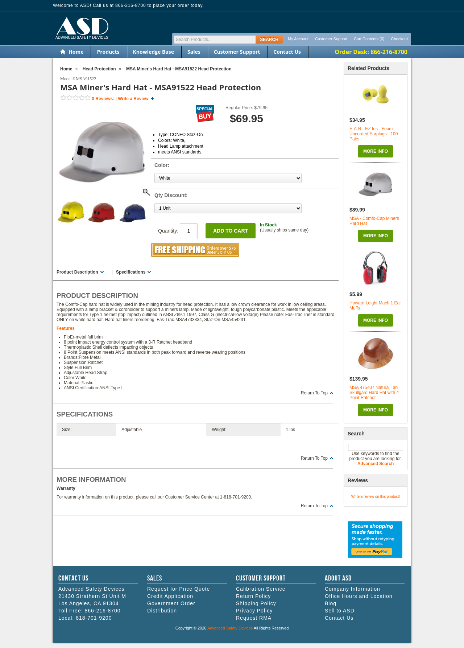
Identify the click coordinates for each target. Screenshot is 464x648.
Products (108, 51)
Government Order (171, 603)
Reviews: (103, 98)
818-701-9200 (94, 618)
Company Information (352, 589)
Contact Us (287, 51)
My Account (298, 39)
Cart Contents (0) (369, 39)
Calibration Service (261, 589)
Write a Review (133, 98)
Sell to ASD (340, 611)
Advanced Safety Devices (230, 628)
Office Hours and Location (359, 596)
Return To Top (314, 392)
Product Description (77, 272)
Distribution (162, 611)
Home (76, 51)
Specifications (130, 272)
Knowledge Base (153, 51)
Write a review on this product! (375, 497)
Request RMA (254, 618)
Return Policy (253, 596)
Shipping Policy (256, 603)
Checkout (399, 39)
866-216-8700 (102, 611)
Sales (193, 51)
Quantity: (178, 231)
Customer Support (331, 39)
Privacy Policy (254, 611)
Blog (330, 603)
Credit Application (170, 596)
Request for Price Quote (178, 589)
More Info (375, 151)
